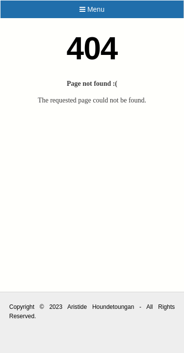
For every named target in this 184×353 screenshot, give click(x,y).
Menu (92, 9)
